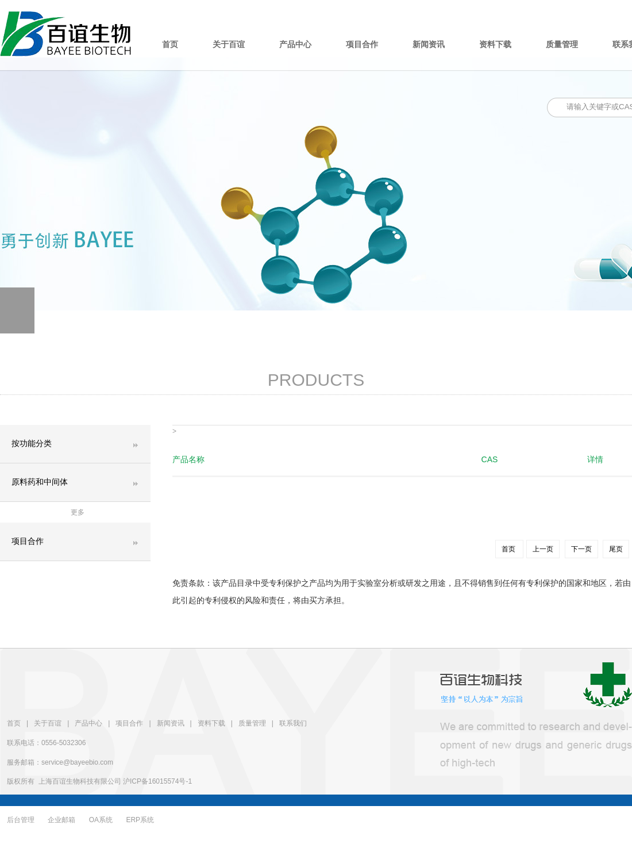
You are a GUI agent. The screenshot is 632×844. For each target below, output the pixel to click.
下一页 (581, 549)
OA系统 (101, 820)
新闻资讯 (429, 44)
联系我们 (293, 723)
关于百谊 (229, 44)
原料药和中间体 (39, 482)
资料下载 (495, 44)
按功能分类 (31, 443)
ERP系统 (140, 820)
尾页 (616, 549)
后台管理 (20, 820)
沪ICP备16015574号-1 (157, 781)
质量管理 (562, 44)
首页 (170, 44)
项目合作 (362, 44)
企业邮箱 (61, 820)
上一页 (543, 549)
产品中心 (295, 44)
